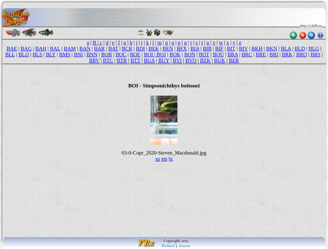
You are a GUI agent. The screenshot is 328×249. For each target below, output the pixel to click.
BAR (99, 48)
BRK (287, 54)
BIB (207, 48)
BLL (10, 54)
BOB (106, 54)
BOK (174, 54)
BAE (12, 48)
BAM (70, 48)
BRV (94, 60)
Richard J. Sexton (176, 245)
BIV (243, 48)
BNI (78, 54)
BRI (273, 54)
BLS (37, 54)
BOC (120, 54)
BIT (231, 48)
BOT (204, 54)
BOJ (161, 54)
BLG (314, 48)
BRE (261, 54)
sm (164, 159)
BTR (122, 60)
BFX (182, 48)
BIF (219, 48)
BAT (113, 48)
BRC (247, 54)
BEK (154, 48)
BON (189, 54)
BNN (92, 54)
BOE (135, 54)
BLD (300, 48)
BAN (84, 48)
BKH (256, 48)
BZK (205, 60)
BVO (190, 60)
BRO (301, 54)
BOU (218, 54)
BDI (140, 48)
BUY (163, 60)
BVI (177, 60)
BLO (23, 54)
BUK (219, 60)
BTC (108, 60)
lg (171, 159)
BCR (127, 48)
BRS (315, 54)
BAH (40, 48)
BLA (286, 48)
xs (157, 159)
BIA (194, 48)
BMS (64, 54)
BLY (51, 54)
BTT (135, 60)
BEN (168, 48)
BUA (149, 60)
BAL (55, 48)
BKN (271, 48)
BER (234, 60)
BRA (233, 54)
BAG (26, 48)
